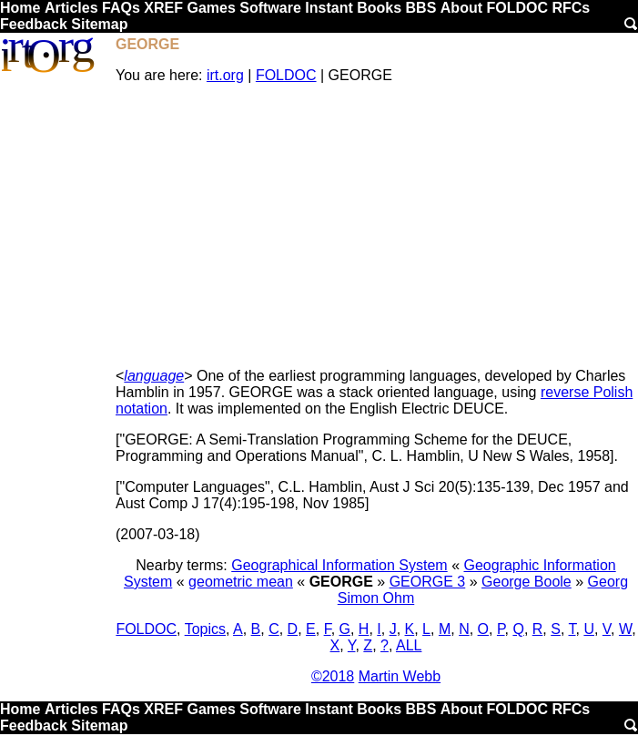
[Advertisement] (376, 225)
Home (20, 7)
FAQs (121, 7)
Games (211, 7)
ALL (408, 645)
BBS (421, 7)
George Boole (526, 581)
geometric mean (240, 581)
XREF (163, 7)
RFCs (571, 7)
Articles (71, 7)
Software (270, 7)
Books (379, 7)
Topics (205, 629)
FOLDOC (517, 7)
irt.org (225, 75)
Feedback (33, 24)
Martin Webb (400, 676)
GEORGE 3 (428, 581)
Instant (328, 7)
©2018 (332, 676)
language (154, 375)
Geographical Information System (339, 565)
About (461, 7)
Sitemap (99, 24)
